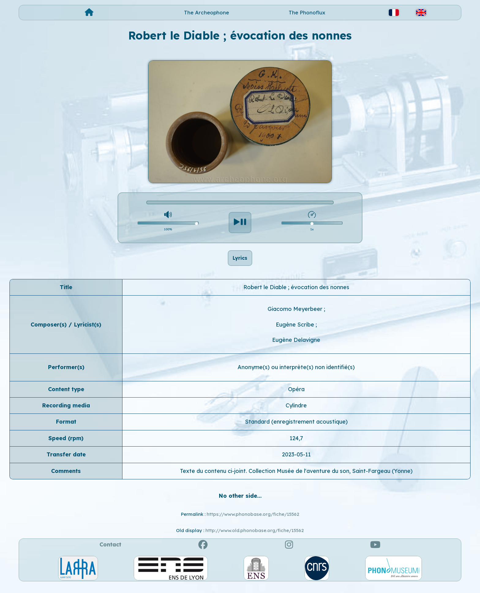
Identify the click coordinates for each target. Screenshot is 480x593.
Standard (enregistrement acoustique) (296, 428)
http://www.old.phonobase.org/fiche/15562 (254, 537)
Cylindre (296, 412)
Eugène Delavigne (296, 346)
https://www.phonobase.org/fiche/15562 (253, 521)
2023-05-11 (296, 461)
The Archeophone (206, 12)
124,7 (296, 444)
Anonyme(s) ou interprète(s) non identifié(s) (296, 373)
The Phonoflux (307, 12)
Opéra (296, 395)
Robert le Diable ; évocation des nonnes (296, 293)
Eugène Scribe (296, 330)
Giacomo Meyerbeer (296, 315)
